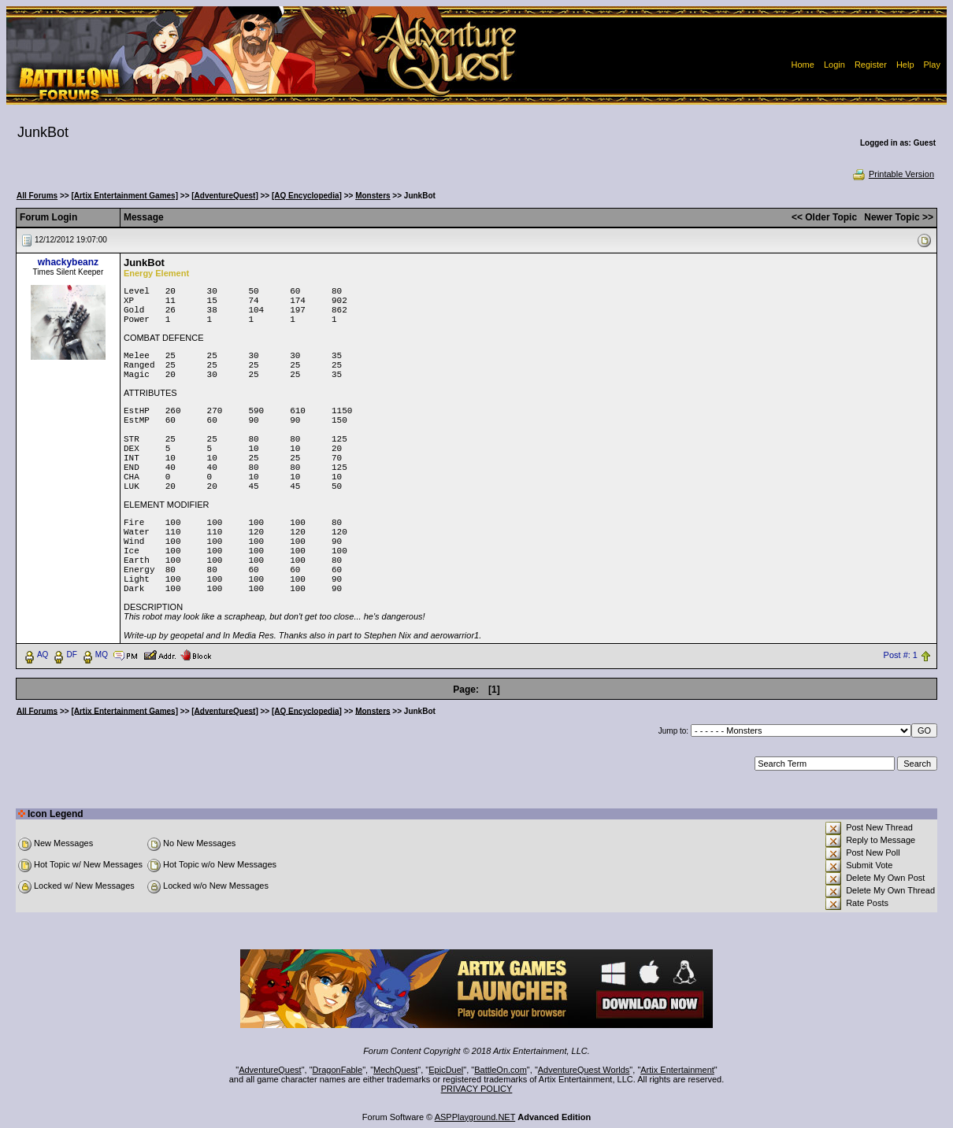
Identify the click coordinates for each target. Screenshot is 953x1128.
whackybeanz (68, 262)
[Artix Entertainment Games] (124, 195)
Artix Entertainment (677, 1069)
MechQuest (395, 1069)
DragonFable (338, 1069)
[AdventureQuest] (224, 195)
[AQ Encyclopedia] (307, 195)
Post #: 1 (901, 655)
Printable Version (892, 174)
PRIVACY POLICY (477, 1088)
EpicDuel (445, 1069)
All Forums (37, 195)
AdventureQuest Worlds (584, 1069)
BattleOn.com (500, 1069)
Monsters (372, 195)
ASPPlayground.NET (475, 1117)
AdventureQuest (270, 1069)
